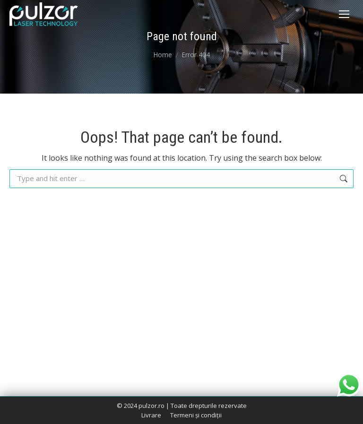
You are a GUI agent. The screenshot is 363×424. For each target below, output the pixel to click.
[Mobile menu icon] (344, 14)
